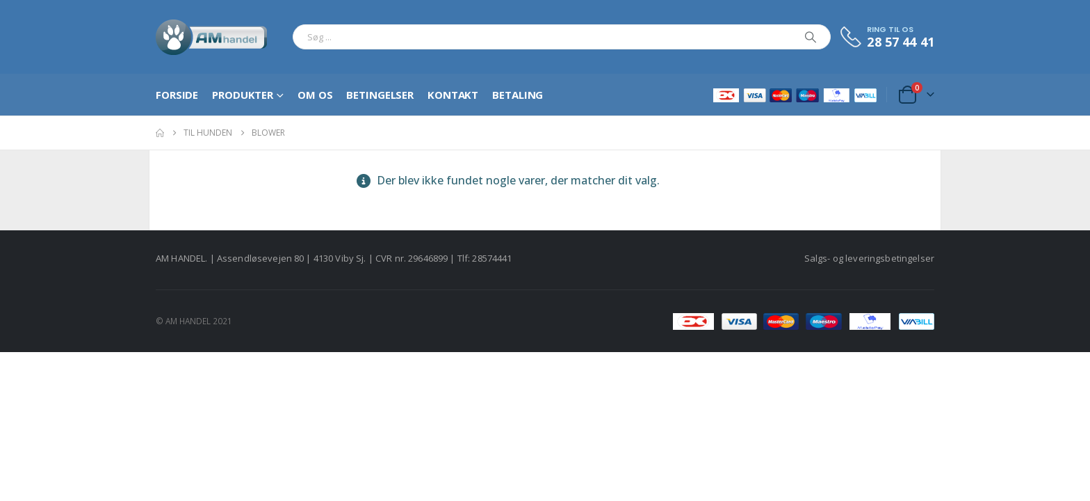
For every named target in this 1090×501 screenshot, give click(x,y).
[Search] (810, 37)
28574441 (492, 258)
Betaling (517, 95)
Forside (177, 95)
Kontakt (453, 95)
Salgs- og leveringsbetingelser (869, 258)
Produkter (242, 95)
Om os (315, 95)
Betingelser (380, 95)
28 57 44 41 (900, 41)
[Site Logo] (212, 37)
